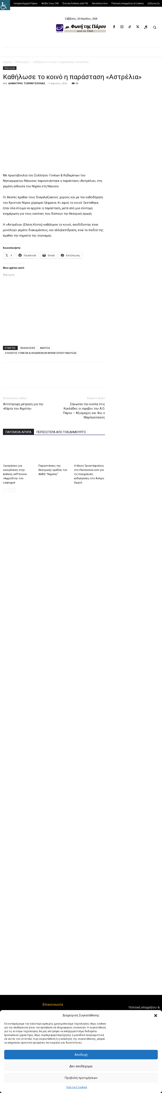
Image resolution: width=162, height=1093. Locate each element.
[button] (156, 1015)
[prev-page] (5, 490)
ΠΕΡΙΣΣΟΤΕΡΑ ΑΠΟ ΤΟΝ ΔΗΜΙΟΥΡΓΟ (61, 432)
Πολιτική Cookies (76, 1087)
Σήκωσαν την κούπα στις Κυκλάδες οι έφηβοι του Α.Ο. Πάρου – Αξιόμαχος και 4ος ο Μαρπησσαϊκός (84, 410)
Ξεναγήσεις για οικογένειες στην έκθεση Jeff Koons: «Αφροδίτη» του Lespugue (15, 474)
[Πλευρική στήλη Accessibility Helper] (5, 5)
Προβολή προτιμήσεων (81, 1078)
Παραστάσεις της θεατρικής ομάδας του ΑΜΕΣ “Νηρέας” (52, 469)
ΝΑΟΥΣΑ (45, 347)
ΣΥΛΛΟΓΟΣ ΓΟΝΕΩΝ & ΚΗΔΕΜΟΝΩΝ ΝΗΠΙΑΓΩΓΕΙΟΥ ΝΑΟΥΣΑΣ (41, 352)
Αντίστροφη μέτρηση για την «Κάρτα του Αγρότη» (23, 406)
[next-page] (12, 490)
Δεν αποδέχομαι (81, 1066)
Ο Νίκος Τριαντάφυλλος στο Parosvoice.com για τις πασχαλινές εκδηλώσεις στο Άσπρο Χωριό (89, 474)
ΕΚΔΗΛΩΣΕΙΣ (27, 347)
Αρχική (7, 62)
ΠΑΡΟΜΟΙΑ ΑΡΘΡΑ (18, 432)
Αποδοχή (81, 1055)
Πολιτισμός (22, 62)
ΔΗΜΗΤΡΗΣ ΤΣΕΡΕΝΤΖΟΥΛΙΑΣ (26, 83)
